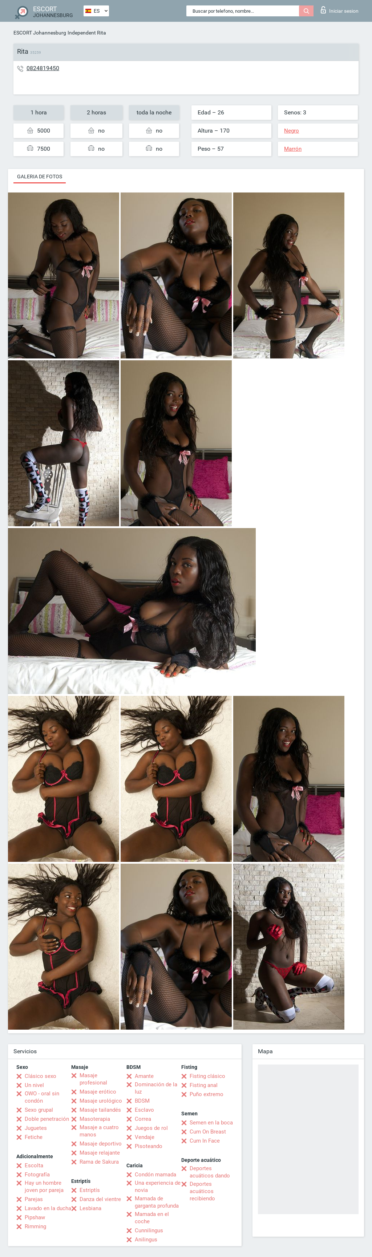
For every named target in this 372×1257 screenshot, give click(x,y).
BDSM (142, 1101)
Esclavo (144, 1110)
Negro (291, 130)
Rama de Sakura (99, 1162)
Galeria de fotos (39, 176)
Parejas (34, 1199)
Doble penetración (47, 1119)
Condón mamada (155, 1174)
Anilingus (146, 1239)
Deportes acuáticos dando (210, 1172)
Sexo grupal (39, 1110)
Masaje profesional (93, 1079)
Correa (143, 1119)
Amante (144, 1076)
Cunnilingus (149, 1230)
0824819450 (43, 68)
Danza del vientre (100, 1199)
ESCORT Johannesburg (39, 33)
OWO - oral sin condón (42, 1097)
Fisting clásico (207, 1076)
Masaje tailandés (100, 1110)
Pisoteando (148, 1146)
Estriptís (90, 1190)
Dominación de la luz (156, 1088)
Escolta (34, 1165)
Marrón (293, 149)
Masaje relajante (100, 1152)
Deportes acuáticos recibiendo (202, 1191)
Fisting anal (204, 1085)
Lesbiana (90, 1208)
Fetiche (34, 1137)
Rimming (35, 1226)
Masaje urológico (101, 1101)
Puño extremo (206, 1094)
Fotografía (37, 1174)
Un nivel (34, 1085)
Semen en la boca (211, 1122)
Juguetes (36, 1128)
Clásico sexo (40, 1076)
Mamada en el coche (152, 1218)
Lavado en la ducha (48, 1208)
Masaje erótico (98, 1091)
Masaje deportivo (101, 1143)
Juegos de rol (151, 1128)
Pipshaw (35, 1217)
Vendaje (144, 1137)
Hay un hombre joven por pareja (44, 1186)
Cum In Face (205, 1141)
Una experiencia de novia (158, 1186)
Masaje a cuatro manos (99, 1131)
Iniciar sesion (340, 10)
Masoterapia (95, 1119)
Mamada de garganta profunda (157, 1202)
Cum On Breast (208, 1131)
